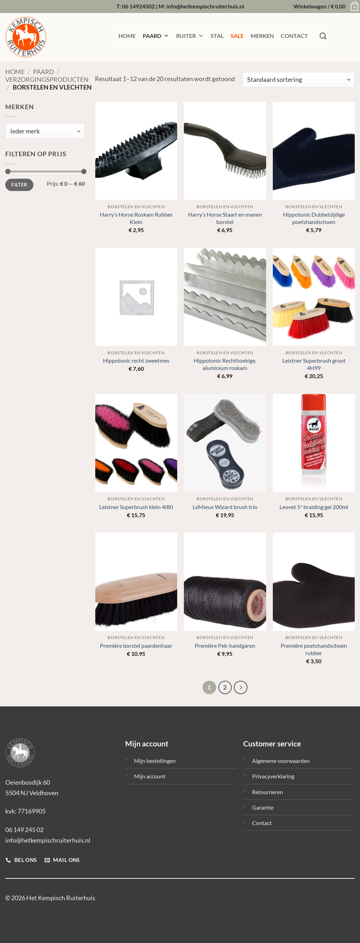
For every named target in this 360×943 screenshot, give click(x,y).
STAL (217, 35)
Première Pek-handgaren (225, 645)
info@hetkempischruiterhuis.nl (47, 840)
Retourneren (267, 792)
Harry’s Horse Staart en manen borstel (225, 218)
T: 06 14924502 (135, 6)
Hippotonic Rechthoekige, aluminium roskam (225, 364)
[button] (324, 6)
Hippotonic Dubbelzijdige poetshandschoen (314, 218)
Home (15, 71)
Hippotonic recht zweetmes (136, 360)
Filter (19, 184)
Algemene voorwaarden (281, 760)
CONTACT (294, 35)
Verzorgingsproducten (47, 79)
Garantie (263, 807)
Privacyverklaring (273, 776)
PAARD (156, 36)
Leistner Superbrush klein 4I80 (136, 506)
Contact (262, 822)
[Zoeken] (323, 36)
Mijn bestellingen (155, 760)
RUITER (190, 36)
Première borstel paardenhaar (136, 645)
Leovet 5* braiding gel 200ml (313, 506)
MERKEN (262, 35)
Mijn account (150, 776)
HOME (127, 35)
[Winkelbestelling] (298, 79)
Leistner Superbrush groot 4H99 (314, 364)
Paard (43, 71)
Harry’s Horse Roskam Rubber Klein (136, 218)
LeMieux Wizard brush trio (225, 506)
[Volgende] (240, 687)
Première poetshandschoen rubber (314, 649)
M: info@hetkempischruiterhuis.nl (201, 6)
